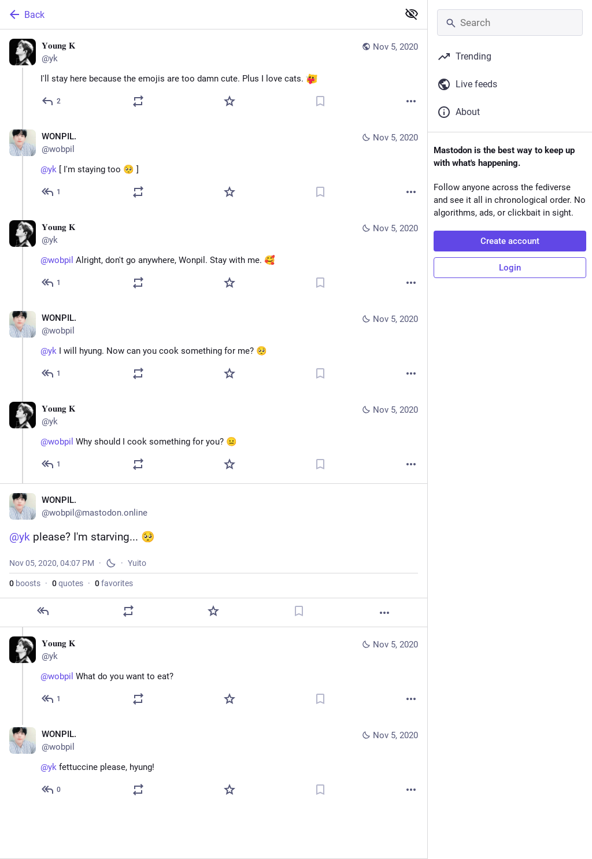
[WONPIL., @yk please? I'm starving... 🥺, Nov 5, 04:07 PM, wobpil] (213, 555)
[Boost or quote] (138, 101)
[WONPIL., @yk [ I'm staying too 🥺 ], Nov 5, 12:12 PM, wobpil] (213, 165)
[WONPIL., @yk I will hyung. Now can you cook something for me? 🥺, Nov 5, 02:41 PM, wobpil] (213, 347)
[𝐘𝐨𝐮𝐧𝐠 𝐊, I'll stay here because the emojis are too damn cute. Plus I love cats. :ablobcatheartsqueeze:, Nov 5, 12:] (213, 74)
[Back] (198, 14)
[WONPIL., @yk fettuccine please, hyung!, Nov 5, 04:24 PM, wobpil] (213, 763)
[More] (411, 101)
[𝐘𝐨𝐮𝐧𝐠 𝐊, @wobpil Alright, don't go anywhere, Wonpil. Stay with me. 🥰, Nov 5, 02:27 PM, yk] (213, 256)
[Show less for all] (411, 14)
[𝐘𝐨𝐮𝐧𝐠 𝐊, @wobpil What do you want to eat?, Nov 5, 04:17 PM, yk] (213, 672)
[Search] (510, 22)
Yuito (137, 563)
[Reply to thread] (51, 192)
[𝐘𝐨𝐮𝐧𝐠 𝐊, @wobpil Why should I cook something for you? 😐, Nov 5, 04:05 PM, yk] (213, 438)
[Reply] (51, 101)
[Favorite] (229, 101)
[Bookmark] (320, 101)
